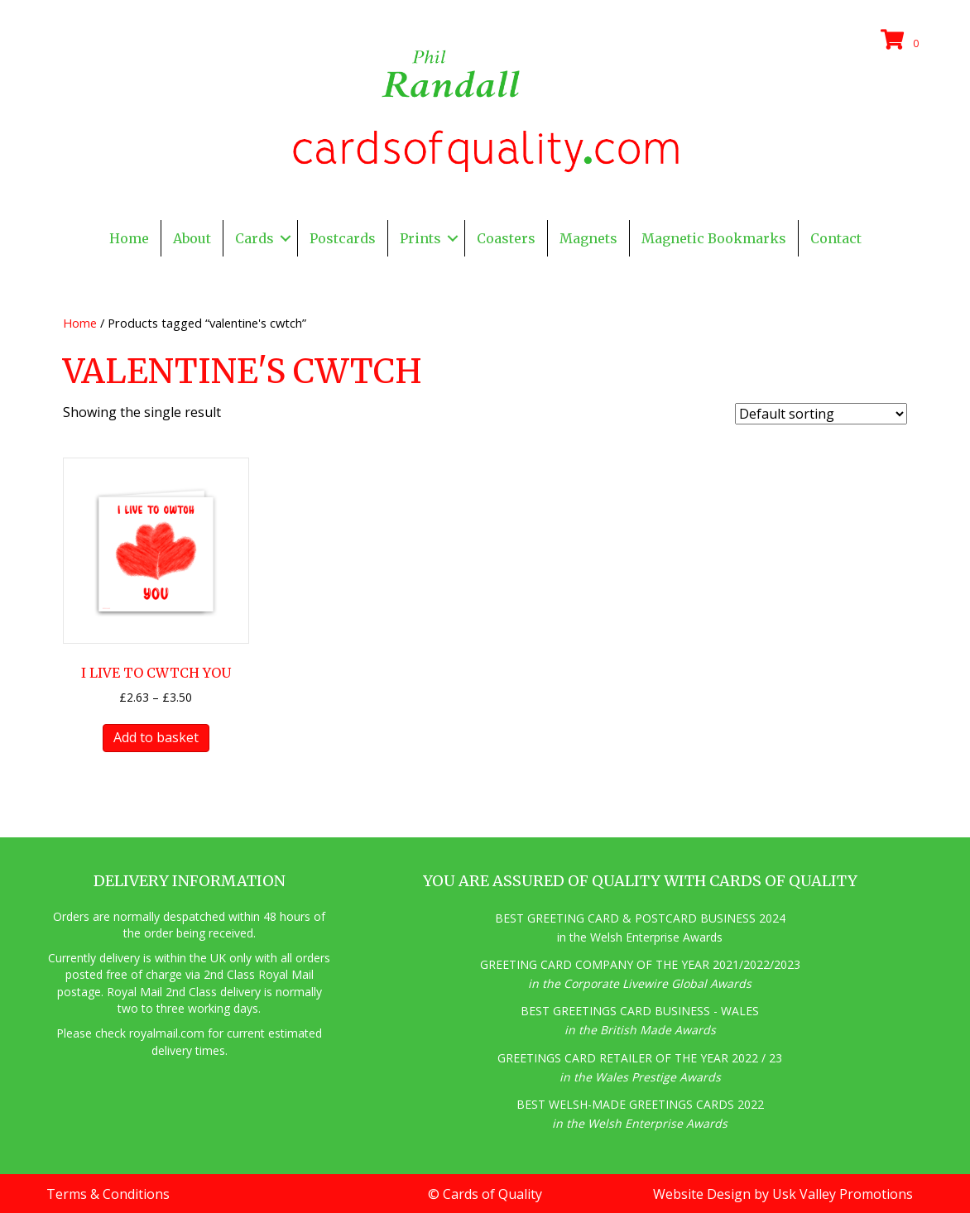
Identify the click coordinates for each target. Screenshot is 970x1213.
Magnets (588, 238)
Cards (254, 238)
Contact (836, 238)
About (192, 238)
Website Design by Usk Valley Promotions (783, 1194)
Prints (420, 238)
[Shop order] (821, 413)
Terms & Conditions (108, 1194)
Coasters (506, 238)
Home (129, 238)
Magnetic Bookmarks (713, 238)
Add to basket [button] (156, 737)
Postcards (343, 238)
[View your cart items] (902, 40)
